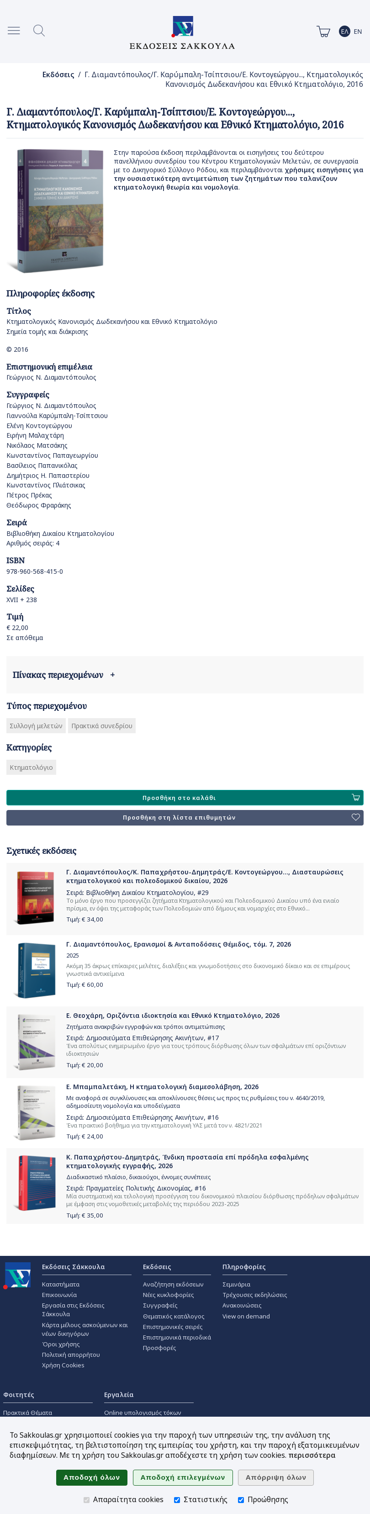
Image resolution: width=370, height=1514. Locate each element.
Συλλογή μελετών (36, 725)
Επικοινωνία (59, 1295)
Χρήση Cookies (63, 1365)
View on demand (246, 1316)
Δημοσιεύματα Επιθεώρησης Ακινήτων (145, 1037)
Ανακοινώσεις (242, 1305)
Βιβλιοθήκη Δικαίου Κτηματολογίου (60, 533)
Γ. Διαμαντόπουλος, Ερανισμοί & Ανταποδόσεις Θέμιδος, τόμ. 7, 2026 (178, 944)
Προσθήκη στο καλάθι (251, 798)
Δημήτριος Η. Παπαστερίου (48, 475)
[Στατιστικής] (177, 1500)
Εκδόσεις (58, 74)
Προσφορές (159, 1348)
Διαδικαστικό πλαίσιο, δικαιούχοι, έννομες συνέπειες (138, 1177)
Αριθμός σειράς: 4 (32, 543)
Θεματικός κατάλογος (174, 1316)
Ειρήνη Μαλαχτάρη (35, 435)
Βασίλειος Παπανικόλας (42, 465)
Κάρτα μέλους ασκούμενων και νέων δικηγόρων (85, 1329)
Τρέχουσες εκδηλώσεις (254, 1295)
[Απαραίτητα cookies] (87, 1500)
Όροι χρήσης (61, 1344)
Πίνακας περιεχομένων (64, 674)
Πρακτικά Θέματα (27, 1412)
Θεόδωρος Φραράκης (38, 505)
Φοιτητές (18, 1394)
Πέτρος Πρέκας (29, 495)
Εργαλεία (119, 1394)
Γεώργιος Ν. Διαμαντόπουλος (51, 377)
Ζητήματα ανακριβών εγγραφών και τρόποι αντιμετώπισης (145, 1027)
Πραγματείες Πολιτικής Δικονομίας (138, 1188)
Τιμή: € (84, 919)
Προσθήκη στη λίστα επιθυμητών (241, 818)
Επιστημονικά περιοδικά (177, 1337)
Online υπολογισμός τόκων (142, 1412)
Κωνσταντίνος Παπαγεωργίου (52, 455)
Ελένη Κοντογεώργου (39, 425)
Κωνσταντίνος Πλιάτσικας (45, 485)
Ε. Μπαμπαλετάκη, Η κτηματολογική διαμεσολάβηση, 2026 (162, 1086)
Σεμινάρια (236, 1284)
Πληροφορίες (244, 1266)
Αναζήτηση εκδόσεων (173, 1284)
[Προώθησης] (241, 1500)
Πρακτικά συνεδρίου (101, 725)
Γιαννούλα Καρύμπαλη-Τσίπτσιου (57, 415)
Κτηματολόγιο (31, 767)
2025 (72, 955)
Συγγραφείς (160, 1305)
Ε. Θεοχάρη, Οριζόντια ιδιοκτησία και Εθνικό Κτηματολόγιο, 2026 (173, 1015)
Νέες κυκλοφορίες (168, 1295)
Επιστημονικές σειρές (173, 1327)
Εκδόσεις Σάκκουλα (73, 1266)
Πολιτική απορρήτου (71, 1354)
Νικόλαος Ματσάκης (37, 445)
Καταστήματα (60, 1284)
